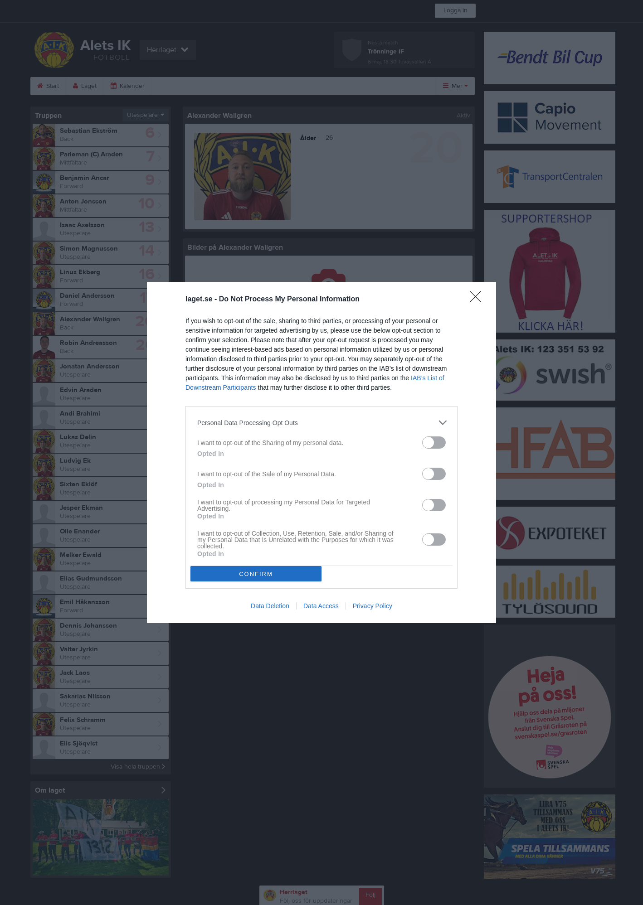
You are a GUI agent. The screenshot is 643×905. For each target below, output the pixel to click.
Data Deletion (270, 606)
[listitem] (321, 422)
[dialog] (321, 452)
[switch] (434, 442)
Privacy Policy (372, 606)
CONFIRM (256, 574)
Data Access (321, 606)
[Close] (478, 299)
